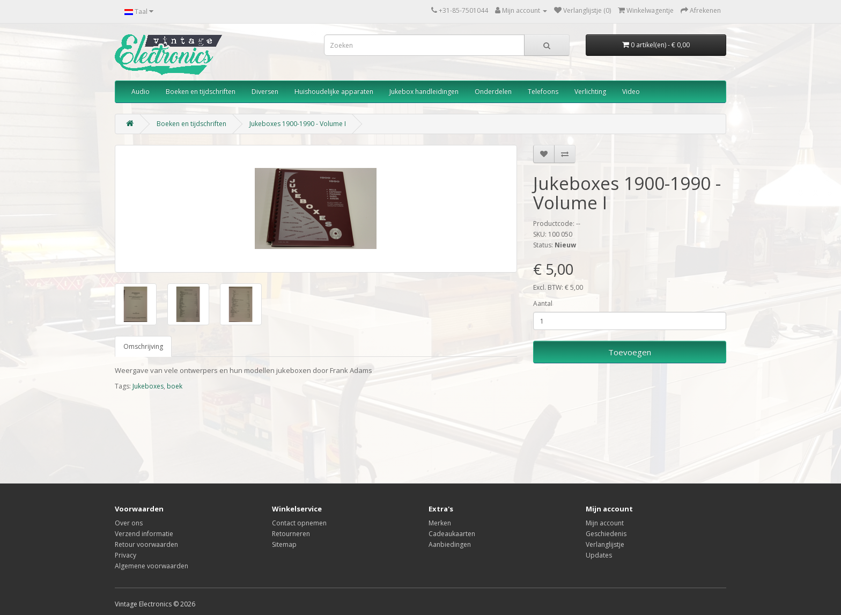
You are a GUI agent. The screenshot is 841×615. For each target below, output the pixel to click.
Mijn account (605, 523)
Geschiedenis (606, 533)
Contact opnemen (299, 523)
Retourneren (291, 533)
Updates (599, 555)
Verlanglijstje (605, 544)
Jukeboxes (148, 386)
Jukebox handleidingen (424, 91)
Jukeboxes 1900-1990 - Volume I (297, 123)
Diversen (265, 91)
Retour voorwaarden (146, 544)
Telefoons (543, 91)
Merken (440, 523)
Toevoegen (629, 352)
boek (174, 386)
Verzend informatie (144, 533)
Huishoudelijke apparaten (333, 91)
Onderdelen (493, 91)
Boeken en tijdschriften (200, 91)
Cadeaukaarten (452, 533)
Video (631, 91)
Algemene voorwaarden (151, 565)
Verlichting (590, 91)
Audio (140, 91)
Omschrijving (143, 346)
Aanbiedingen (450, 544)
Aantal (542, 303)
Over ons (129, 523)
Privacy (125, 555)
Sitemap (284, 544)
